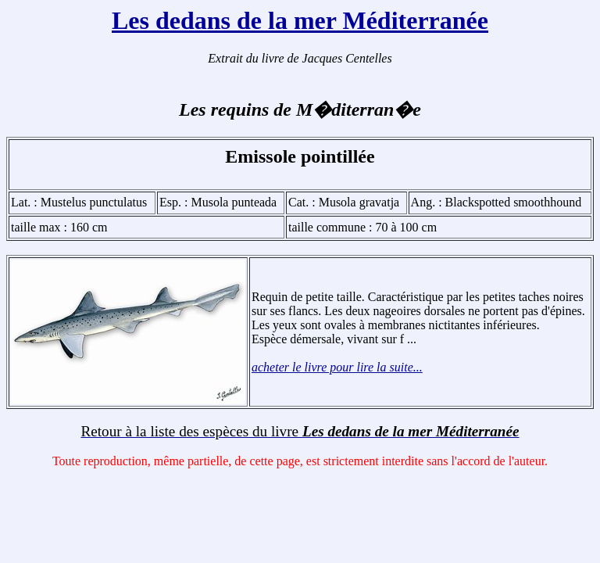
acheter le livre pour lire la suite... (337, 367)
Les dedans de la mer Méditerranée (300, 20)
